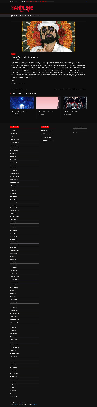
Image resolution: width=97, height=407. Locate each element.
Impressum (75, 130)
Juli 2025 (12, 153)
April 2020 (12, 333)
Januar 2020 (12, 342)
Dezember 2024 (13, 173)
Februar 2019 (13, 373)
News (15, 15)
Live (34, 15)
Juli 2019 (12, 359)
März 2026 (12, 130)
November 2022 (13, 245)
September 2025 (14, 147)
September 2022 (14, 250)
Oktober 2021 (13, 282)
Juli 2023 (12, 222)
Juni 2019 (12, 362)
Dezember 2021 (13, 276)
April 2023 (12, 230)
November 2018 (13, 382)
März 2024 (12, 199)
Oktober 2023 (13, 213)
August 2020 (13, 322)
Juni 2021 (12, 293)
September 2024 (14, 182)
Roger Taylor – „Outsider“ (46, 111)
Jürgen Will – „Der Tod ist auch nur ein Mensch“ (36, 1)
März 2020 (12, 336)
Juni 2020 (12, 327)
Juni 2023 (12, 225)
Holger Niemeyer (24, 59)
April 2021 (12, 299)
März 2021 (12, 302)
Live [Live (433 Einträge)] (43, 133)
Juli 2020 (12, 325)
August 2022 (13, 253)
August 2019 (13, 356)
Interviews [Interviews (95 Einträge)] (45, 131)
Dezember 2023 (13, 207)
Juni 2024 (12, 190)
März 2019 (12, 370)
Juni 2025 (12, 156)
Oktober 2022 (13, 247)
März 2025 (12, 165)
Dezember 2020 (13, 310)
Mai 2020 (12, 330)
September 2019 (14, 353)
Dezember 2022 (13, 242)
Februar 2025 (13, 168)
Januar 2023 (12, 239)
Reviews (21, 15)
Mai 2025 (12, 159)
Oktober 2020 (13, 316)
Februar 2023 (13, 236)
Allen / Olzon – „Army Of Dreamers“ (19, 112)
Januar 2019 (12, 376)
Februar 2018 (13, 396)
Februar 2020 (13, 339)
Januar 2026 (12, 136)
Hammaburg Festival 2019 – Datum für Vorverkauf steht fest (70, 89)
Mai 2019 (12, 365)
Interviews (28, 15)
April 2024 (12, 196)
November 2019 (13, 347)
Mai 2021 (12, 296)
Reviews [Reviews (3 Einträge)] (50, 140)
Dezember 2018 (13, 379)
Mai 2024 (12, 193)
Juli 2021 (12, 290)
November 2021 (13, 279)
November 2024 (13, 176)
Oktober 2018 (13, 384)
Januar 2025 (12, 170)
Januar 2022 (12, 273)
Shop (38, 15)
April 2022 (12, 265)
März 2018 (12, 393)
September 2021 (14, 285)
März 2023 (12, 233)
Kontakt (75, 132)
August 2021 (13, 287)
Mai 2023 (12, 227)
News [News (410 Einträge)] (48, 137)
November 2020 (13, 313)
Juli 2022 (12, 256)
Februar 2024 (13, 202)
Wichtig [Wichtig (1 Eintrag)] (45, 143)
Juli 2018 (12, 387)
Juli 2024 (12, 187)
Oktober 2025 (13, 145)
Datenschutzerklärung (78, 127)
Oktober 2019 (13, 350)
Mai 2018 (12, 390)
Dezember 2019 (13, 344)
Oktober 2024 (13, 179)
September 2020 (14, 319)
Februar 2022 (13, 270)
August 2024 (13, 185)
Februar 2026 (13, 133)
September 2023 (14, 216)
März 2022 (12, 267)
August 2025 (13, 150)
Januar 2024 (12, 205)
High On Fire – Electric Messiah (18, 89)
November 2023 (13, 210)
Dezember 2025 (13, 139)
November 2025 (13, 142)
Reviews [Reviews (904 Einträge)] (45, 140)
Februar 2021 (13, 305)
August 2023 (13, 219)
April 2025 (12, 162)
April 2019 (12, 367)
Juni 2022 (12, 259)
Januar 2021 (12, 307)
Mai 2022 (12, 262)
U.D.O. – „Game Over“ (71, 111)
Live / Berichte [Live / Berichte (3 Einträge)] (48, 134)
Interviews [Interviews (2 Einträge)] (51, 130)
